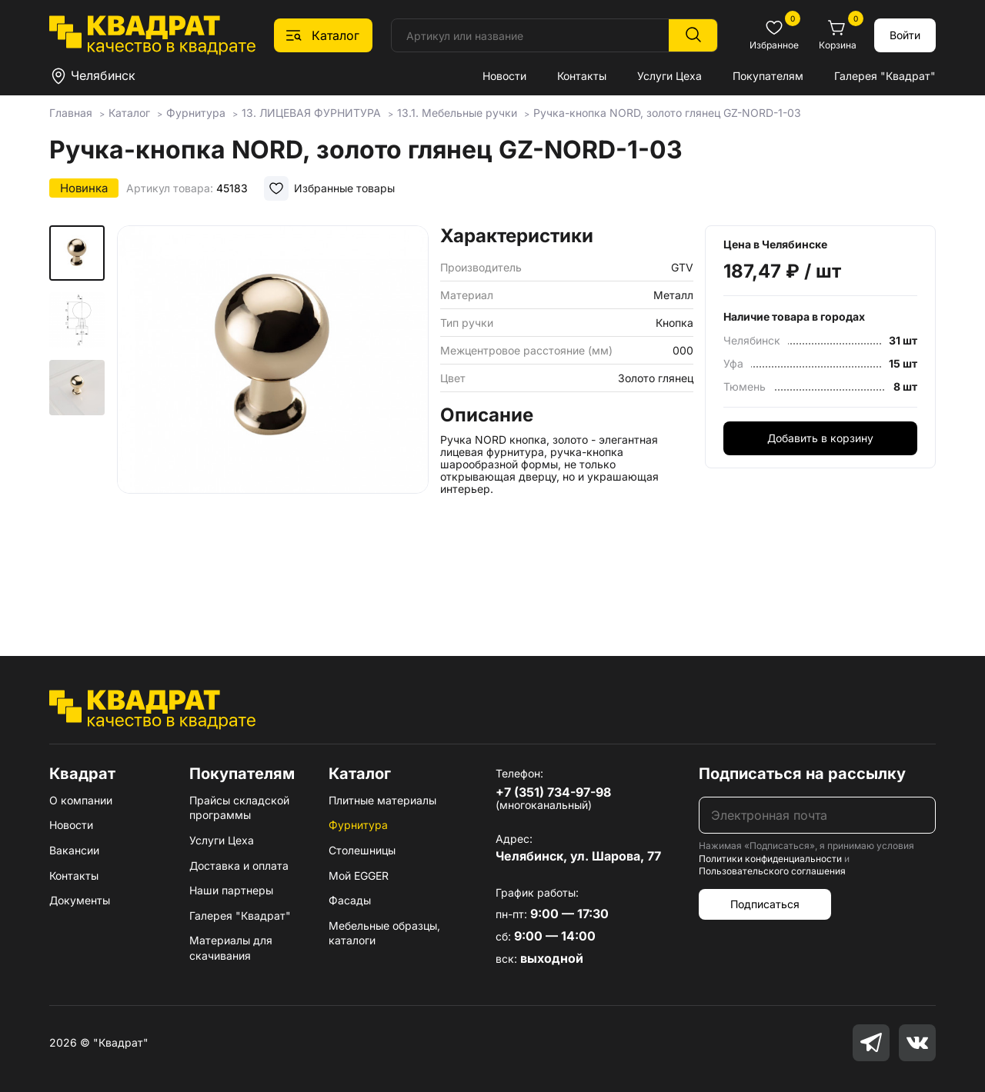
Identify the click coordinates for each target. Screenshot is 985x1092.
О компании (80, 800)
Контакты (581, 75)
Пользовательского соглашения (772, 871)
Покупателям (768, 75)
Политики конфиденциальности (770, 858)
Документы (79, 900)
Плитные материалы (382, 800)
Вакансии (74, 850)
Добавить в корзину (820, 437)
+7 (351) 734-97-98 (553, 792)
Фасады (350, 900)
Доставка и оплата (239, 865)
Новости (504, 75)
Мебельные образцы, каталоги (384, 933)
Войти (905, 35)
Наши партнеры (231, 890)
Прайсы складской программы (239, 808)
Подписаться (765, 904)
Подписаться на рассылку (802, 773)
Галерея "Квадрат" (885, 75)
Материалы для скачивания (230, 948)
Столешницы (362, 850)
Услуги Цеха (669, 75)
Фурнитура (358, 824)
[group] (273, 418)
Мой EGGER (359, 875)
